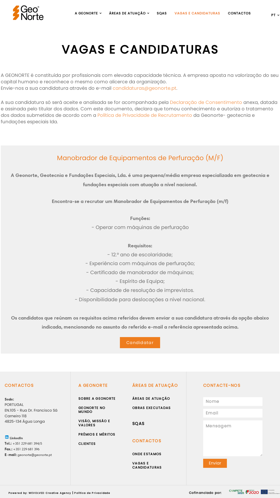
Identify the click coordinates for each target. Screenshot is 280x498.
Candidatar (140, 343)
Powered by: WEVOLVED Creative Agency (40, 493)
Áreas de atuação (127, 13)
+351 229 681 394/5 (27, 443)
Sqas (162, 13)
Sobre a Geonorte (97, 398)
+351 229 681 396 (25, 449)
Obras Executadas (151, 407)
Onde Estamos (146, 454)
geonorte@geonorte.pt (34, 455)
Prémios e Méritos (97, 434)
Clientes (87, 443)
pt (273, 15)
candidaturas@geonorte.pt (144, 88)
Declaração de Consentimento (206, 102)
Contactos (239, 13)
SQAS (138, 424)
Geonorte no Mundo (91, 409)
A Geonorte (86, 13)
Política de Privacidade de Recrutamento (144, 115)
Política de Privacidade (92, 493)
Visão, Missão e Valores (94, 423)
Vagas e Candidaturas (197, 13)
